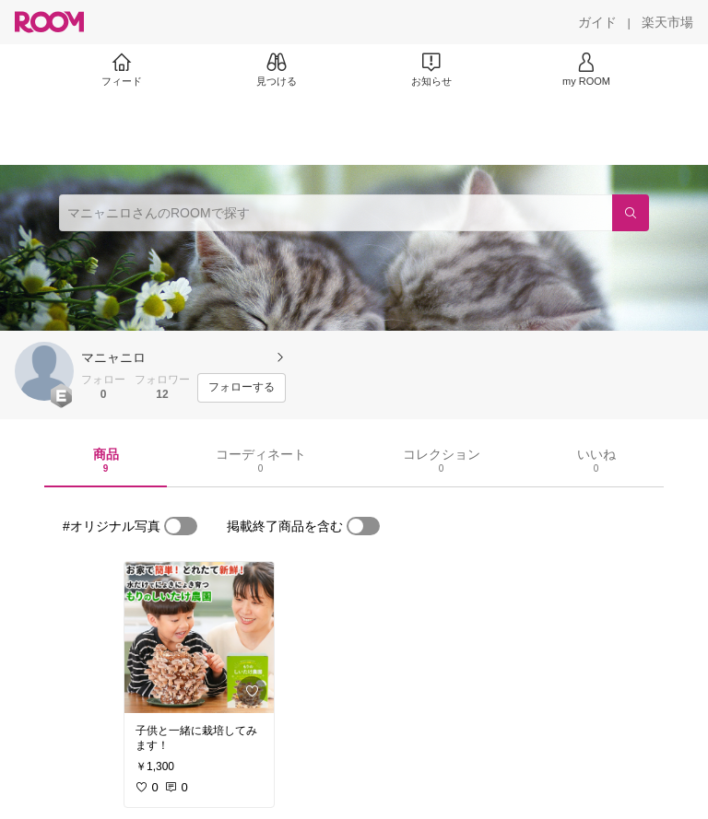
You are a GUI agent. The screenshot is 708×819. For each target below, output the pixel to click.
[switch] (180, 526)
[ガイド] (597, 22)
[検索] (630, 212)
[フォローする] (241, 388)
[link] (199, 637)
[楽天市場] (667, 22)
